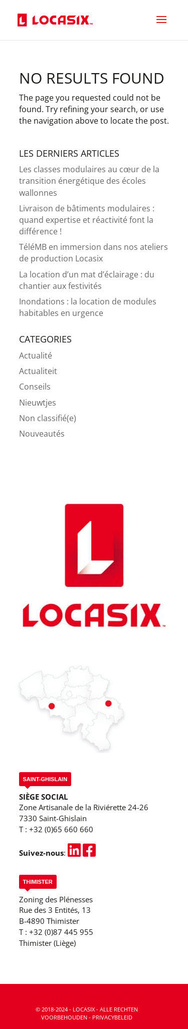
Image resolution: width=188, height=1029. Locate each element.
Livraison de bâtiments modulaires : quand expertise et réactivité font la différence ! (86, 220)
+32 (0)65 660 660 (61, 829)
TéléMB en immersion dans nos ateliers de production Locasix (93, 252)
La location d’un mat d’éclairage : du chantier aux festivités (86, 280)
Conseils (35, 386)
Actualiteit (38, 371)
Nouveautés (42, 433)
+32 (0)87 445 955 (61, 932)
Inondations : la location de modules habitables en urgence (87, 307)
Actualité (35, 355)
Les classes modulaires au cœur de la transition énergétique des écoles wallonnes (89, 181)
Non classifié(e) (47, 418)
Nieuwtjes (37, 402)
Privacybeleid (112, 1017)
